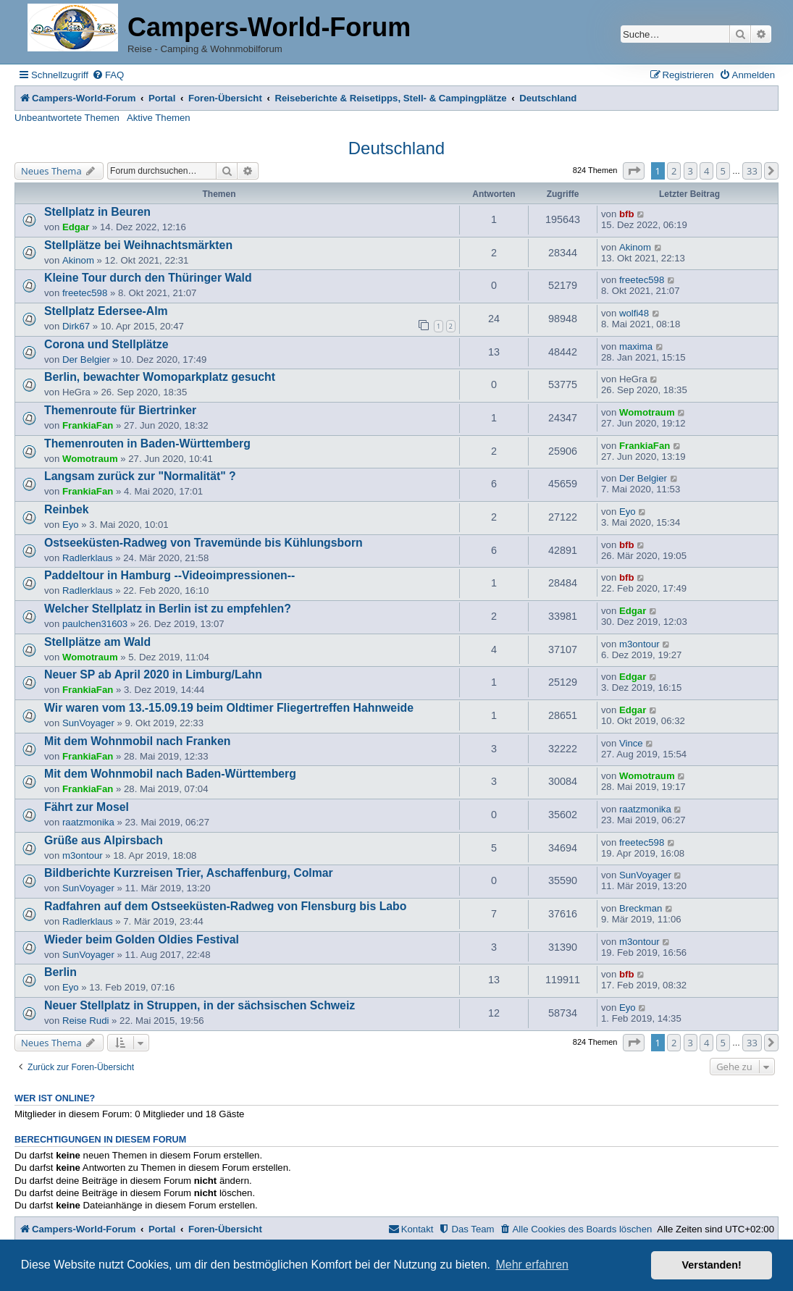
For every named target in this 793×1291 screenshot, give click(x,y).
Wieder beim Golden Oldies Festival (141, 939)
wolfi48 (634, 313)
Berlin (60, 972)
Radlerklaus (87, 557)
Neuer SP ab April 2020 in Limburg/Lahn (153, 674)
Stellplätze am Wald (97, 642)
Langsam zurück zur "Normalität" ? (140, 476)
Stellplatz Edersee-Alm (106, 311)
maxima (636, 346)
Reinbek (66, 509)
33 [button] (752, 170)
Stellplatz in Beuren (97, 212)
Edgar (75, 227)
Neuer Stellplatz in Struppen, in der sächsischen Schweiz (199, 1005)
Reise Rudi (85, 1020)
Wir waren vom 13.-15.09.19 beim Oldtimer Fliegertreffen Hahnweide (229, 708)
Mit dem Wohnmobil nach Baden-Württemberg (170, 774)
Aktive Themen (158, 117)
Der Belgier (86, 359)
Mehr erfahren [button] (531, 1264)
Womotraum (647, 412)
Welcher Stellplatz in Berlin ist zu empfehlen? (167, 608)
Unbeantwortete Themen (66, 117)
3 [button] (690, 170)
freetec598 (84, 292)
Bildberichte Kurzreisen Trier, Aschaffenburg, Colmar (188, 873)
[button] (634, 171)
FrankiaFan (87, 425)
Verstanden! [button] (712, 1265)
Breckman (640, 908)
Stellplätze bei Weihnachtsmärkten (138, 245)
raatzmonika (88, 822)
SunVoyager (88, 723)
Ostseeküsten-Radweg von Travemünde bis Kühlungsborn (203, 543)
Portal (161, 98)
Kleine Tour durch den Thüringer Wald (148, 278)
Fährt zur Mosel (86, 807)
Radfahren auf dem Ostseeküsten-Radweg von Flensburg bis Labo (225, 906)
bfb (626, 214)
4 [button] (706, 170)
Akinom (78, 260)
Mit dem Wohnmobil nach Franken (137, 741)
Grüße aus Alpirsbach (103, 840)
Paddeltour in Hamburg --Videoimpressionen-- (169, 575)
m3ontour (639, 644)
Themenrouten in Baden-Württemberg (147, 443)
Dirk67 (76, 326)
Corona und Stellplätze (106, 344)
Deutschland (396, 148)
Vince (631, 743)
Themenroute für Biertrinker (120, 410)
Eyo (70, 524)
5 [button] (723, 170)
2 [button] (673, 170)
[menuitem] (108, 74)
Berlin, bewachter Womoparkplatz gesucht (159, 377)
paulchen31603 (94, 623)
